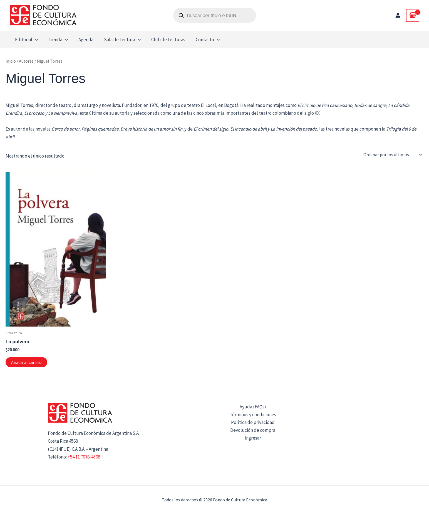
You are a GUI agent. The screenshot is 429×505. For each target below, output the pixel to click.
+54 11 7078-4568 (84, 457)
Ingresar (253, 438)
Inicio (11, 61)
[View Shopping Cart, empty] (412, 15)
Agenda (83, 39)
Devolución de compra (252, 430)
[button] (34, 39)
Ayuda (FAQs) (253, 407)
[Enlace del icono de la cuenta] (397, 15)
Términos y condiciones (253, 414)
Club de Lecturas (163, 39)
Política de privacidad (253, 422)
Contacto (202, 39)
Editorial (25, 39)
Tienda (56, 39)
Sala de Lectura (118, 39)
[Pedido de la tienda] (392, 154)
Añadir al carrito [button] (26, 362)
